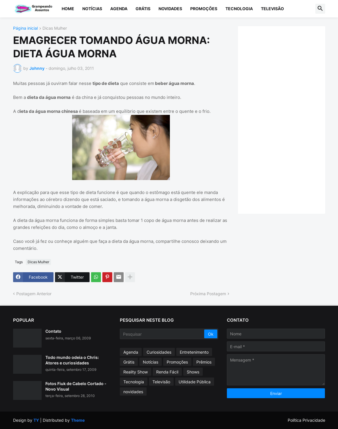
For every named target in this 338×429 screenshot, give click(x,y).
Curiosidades (159, 352)
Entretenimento (194, 352)
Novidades (170, 8)
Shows (193, 371)
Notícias (92, 8)
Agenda (118, 8)
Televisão (272, 8)
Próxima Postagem (208, 293)
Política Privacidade (306, 420)
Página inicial (25, 28)
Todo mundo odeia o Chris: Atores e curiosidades (72, 360)
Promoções (203, 8)
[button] (320, 9)
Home (68, 8)
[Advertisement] (287, 119)
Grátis (143, 8)
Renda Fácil (167, 371)
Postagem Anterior (33, 293)
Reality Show (135, 371)
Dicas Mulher (54, 28)
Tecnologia (239, 8)
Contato (53, 331)
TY (36, 420)
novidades (133, 391)
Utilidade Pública (195, 381)
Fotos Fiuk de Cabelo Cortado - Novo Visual (75, 386)
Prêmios (203, 361)
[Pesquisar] (162, 334)
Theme (78, 420)
